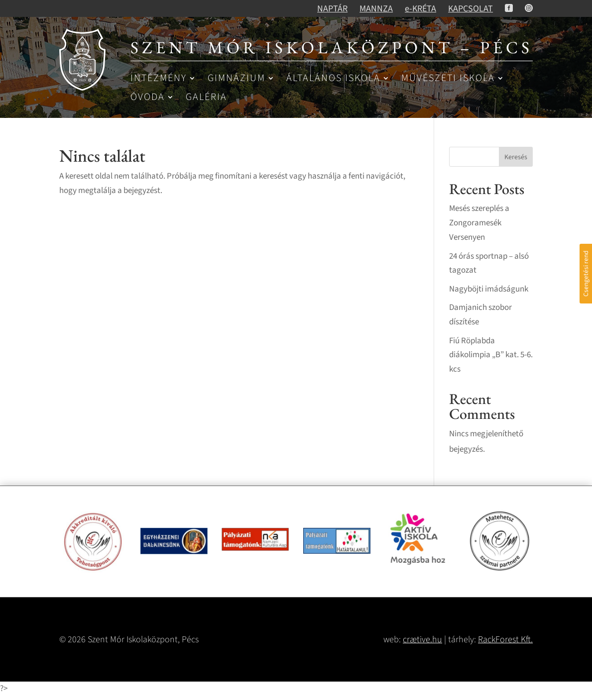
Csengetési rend (586, 274)
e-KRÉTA (420, 8)
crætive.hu (422, 639)
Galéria (206, 98)
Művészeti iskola (448, 79)
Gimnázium (236, 79)
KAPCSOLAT (470, 8)
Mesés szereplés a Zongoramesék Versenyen (479, 222)
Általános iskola (333, 79)
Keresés (515, 157)
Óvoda (147, 98)
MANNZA (376, 8)
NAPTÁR (332, 8)
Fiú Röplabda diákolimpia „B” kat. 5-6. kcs (491, 355)
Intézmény (158, 79)
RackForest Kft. (505, 639)
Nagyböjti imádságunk (488, 289)
